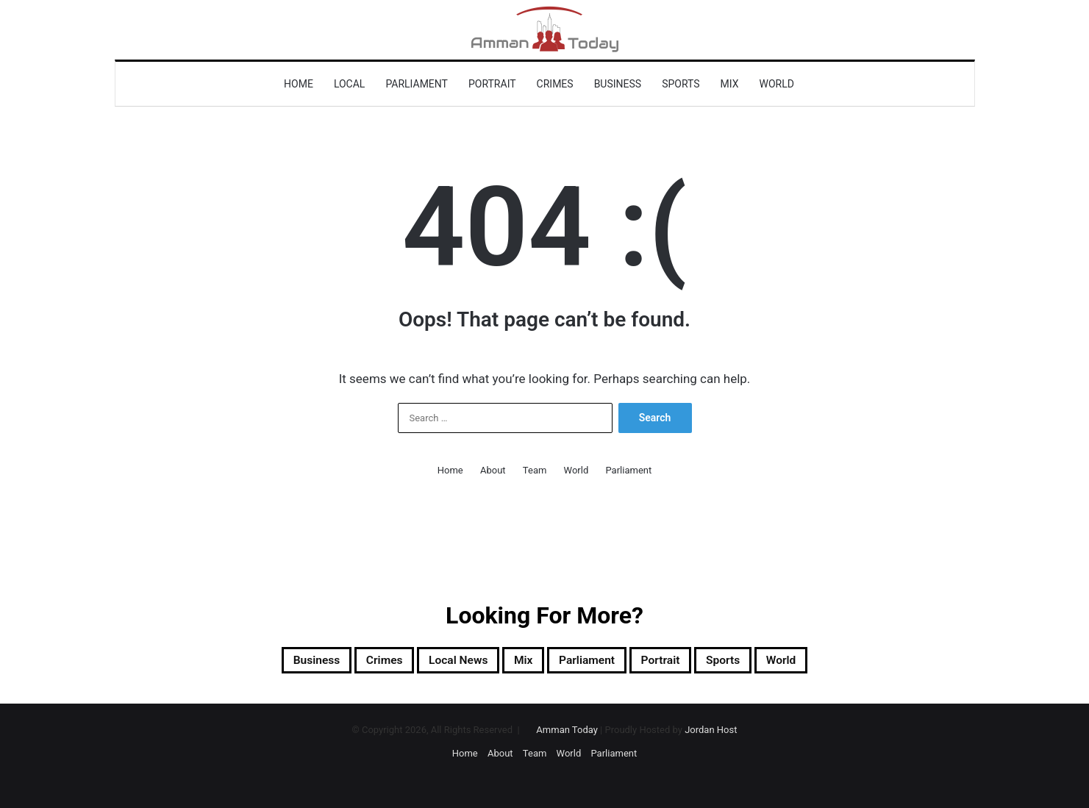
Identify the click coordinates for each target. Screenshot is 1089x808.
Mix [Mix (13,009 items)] (519, 662)
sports (680, 84)
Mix (730, 84)
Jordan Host (711, 734)
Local (349, 84)
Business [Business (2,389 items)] (266, 662)
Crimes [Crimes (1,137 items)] (349, 662)
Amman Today (567, 734)
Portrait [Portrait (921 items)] (688, 662)
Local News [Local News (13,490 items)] (440, 662)
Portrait (492, 84)
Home (298, 84)
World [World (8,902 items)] (834, 662)
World (777, 84)
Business (618, 84)
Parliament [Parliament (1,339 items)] (597, 662)
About (493, 470)
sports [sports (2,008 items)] (763, 662)
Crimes (555, 84)
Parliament (416, 84)
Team (535, 470)
